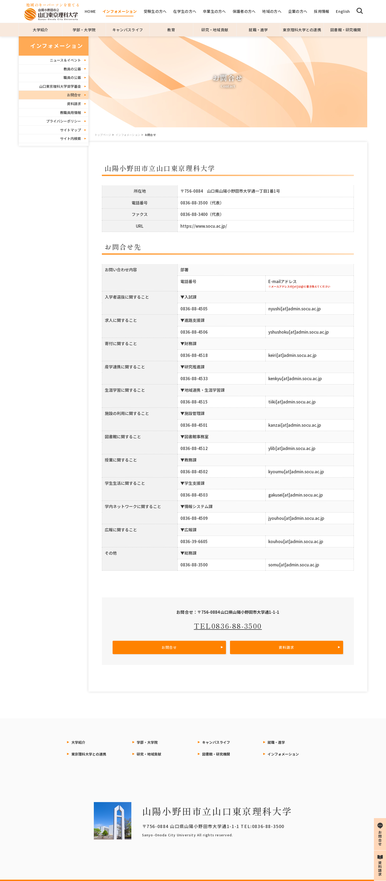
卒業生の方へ (214, 11)
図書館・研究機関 (345, 29)
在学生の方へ (184, 11)
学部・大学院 (84, 29)
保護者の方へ (244, 11)
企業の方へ (297, 11)
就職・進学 (258, 29)
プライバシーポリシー (63, 121)
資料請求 (74, 103)
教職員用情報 (70, 112)
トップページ (103, 135)
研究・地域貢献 (214, 29)
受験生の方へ (155, 11)
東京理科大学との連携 (302, 29)
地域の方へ (271, 11)
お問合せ (74, 94)
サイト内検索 (70, 138)
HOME (90, 11)
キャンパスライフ (127, 29)
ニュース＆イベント (65, 60)
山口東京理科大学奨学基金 (60, 86)
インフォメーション (119, 11)
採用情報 (321, 11)
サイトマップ (70, 129)
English (343, 11)
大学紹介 (40, 29)
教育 (171, 29)
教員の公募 (72, 68)
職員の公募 (72, 77)
